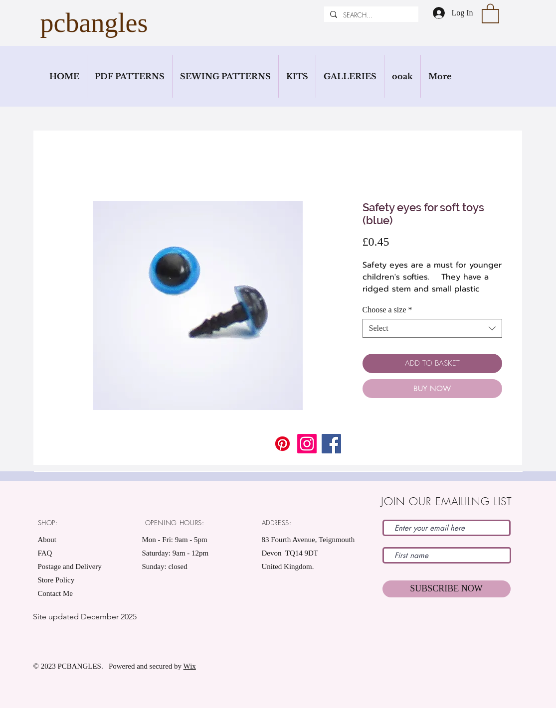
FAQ (45, 553)
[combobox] (432, 328)
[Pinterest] (282, 443)
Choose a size (387, 309)
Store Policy (56, 580)
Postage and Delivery (70, 566)
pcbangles (94, 23)
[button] (490, 12)
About (47, 540)
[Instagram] (307, 443)
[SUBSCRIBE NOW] (446, 588)
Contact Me (55, 593)
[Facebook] (331, 443)
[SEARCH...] (370, 14)
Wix (190, 666)
